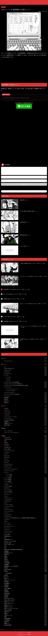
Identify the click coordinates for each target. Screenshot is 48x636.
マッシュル (25, 523)
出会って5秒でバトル (25, 544)
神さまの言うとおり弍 (25, 600)
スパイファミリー (25, 483)
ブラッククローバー (25, 511)
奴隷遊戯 (25, 564)
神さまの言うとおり (25, 598)
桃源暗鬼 (25, 585)
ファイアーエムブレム (25, 392)
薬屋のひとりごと (25, 607)
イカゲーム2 (25, 411)
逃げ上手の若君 (25, 610)
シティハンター (25, 467)
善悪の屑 (25, 554)
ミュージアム (25, 524)
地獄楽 (25, 558)
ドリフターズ (25, 501)
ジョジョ (25, 472)
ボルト (25, 521)
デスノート (25, 494)
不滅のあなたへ (25, 536)
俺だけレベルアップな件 (25, 541)
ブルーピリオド (25, 514)
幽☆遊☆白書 (25, 569)
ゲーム (25, 364)
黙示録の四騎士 (25, 625)
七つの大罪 (25, 534)
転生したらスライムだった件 (25, 608)
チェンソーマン (25, 489)
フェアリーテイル (25, 509)
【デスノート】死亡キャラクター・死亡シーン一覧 (16, 97)
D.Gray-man (25, 437)
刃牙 (25, 546)
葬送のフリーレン (25, 605)
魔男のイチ (25, 623)
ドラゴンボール (25, 499)
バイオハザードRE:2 (10, 390)
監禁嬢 (25, 597)
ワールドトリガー (25, 531)
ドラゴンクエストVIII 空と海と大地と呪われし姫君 (25, 385)
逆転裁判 (25, 397)
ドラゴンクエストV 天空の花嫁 (25, 382)
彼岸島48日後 (9, 573)
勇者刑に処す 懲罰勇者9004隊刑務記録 (25, 549)
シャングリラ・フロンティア (25, 469)
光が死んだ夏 (25, 543)
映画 (25, 428)
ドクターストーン (25, 498)
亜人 (25, 538)
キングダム (25, 461)
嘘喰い (25, 556)
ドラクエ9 (8, 380)
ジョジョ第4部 (25, 479)
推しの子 (25, 577)
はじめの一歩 (25, 447)
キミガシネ (25, 372)
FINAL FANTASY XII (25, 368)
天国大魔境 (25, 563)
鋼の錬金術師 (25, 618)
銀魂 (25, 616)
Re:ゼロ (25, 442)
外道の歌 (25, 561)
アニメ (25, 358)
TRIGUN (25, 444)
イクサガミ (25, 415)
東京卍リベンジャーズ (25, 580)
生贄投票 (25, 591)
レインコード (25, 396)
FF (25, 367)
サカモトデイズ (25, 466)
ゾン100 (25, 484)
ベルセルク (25, 519)
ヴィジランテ (25, 533)
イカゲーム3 (25, 413)
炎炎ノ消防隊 (25, 588)
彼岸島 (25, 571)
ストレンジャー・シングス (25, 416)
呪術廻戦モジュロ (25, 553)
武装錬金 (25, 587)
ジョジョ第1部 (9, 474)
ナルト (25, 503)
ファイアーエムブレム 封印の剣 (25, 394)
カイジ (25, 454)
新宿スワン (25, 578)
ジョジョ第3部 (25, 478)
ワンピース (25, 529)
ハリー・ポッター (25, 431)
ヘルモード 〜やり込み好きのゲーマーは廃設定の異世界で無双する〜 (25, 518)
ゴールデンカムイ (25, 464)
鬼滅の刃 (25, 621)
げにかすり (25, 446)
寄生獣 (25, 568)
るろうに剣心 (25, 449)
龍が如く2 (25, 401)
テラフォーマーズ (25, 493)
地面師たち (25, 421)
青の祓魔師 (25, 620)
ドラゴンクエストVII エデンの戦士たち (25, 384)
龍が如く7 (25, 402)
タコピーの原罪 (25, 486)
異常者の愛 (25, 593)
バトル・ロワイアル (25, 506)
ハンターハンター (25, 504)
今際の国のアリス (25, 539)
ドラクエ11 (8, 377)
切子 (25, 548)
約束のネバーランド (25, 602)
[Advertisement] (24, 70)
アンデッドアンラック (25, 451)
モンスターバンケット (25, 526)
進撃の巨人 (25, 612)
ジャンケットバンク (25, 471)
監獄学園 (25, 595)
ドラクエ (25, 375)
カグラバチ (25, 456)
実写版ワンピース (25, 423)
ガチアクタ (25, 457)
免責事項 (28, 632)
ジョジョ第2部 (9, 476)
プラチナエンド (25, 516)
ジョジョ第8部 (25, 481)
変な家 (25, 559)
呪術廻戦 (25, 551)
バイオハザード (25, 387)
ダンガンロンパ (25, 373)
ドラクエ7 (8, 378)
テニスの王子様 (25, 491)
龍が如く (25, 399)
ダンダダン (25, 488)
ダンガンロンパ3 (25, 361)
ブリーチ (25, 513)
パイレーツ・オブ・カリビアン (25, 432)
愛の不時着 (25, 425)
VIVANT (25, 408)
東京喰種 (25, 582)
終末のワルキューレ (25, 603)
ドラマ (25, 405)
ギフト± (25, 462)
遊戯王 (25, 613)
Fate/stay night (25, 439)
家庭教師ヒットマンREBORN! (25, 566)
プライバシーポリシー (21, 632)
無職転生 (25, 590)
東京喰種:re (25, 583)
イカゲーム (25, 410)
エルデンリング (25, 370)
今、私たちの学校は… (25, 420)
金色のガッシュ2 (25, 615)
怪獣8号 (25, 575)
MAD (25, 441)
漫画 (25, 435)
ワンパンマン (25, 528)
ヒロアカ (25, 508)
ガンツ (25, 459)
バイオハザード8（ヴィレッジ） (12, 389)
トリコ (25, 496)
